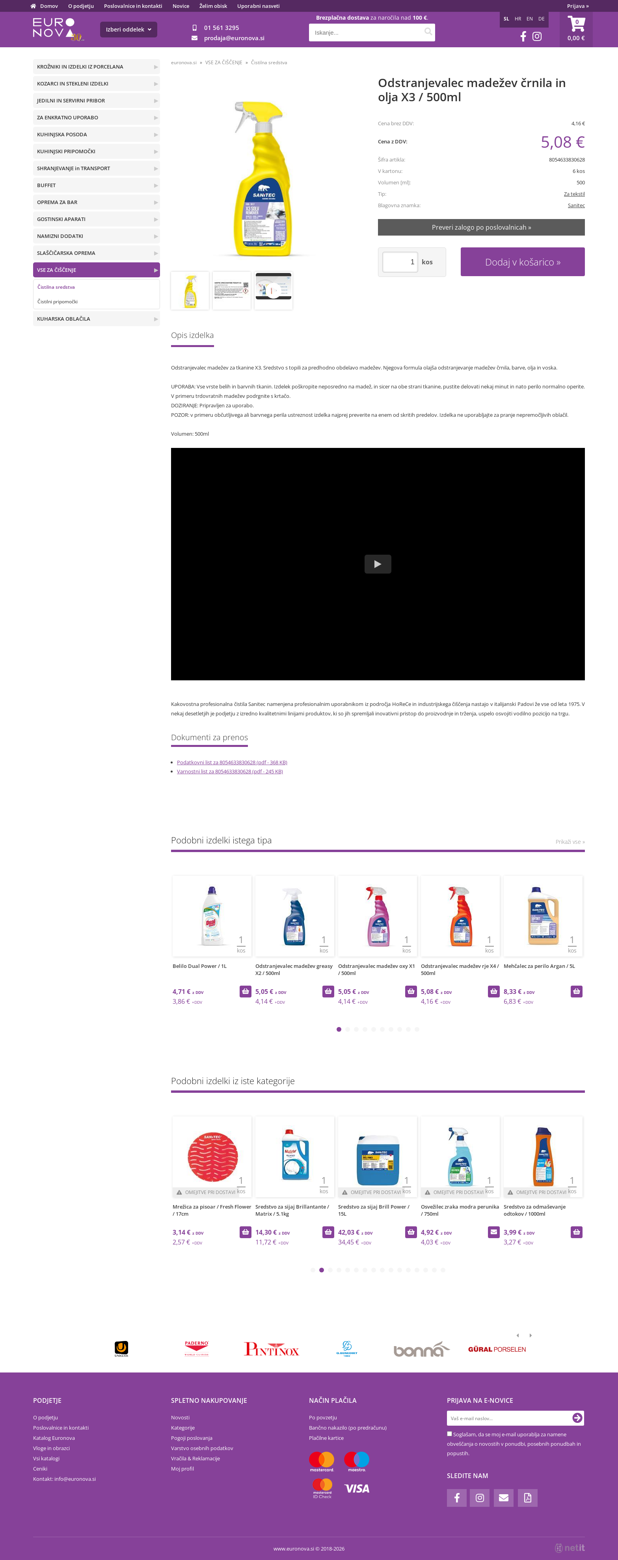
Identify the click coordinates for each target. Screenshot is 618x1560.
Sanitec (576, 205)
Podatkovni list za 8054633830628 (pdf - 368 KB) (232, 762)
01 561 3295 (221, 28)
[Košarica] (576, 29)
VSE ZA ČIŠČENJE (56, 269)
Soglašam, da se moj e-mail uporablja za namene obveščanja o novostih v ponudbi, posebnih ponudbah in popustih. (514, 1444)
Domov (49, 5)
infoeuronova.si (75, 1478)
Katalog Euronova (54, 1437)
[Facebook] (523, 36)
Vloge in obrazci (51, 1448)
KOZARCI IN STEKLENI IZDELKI (72, 83)
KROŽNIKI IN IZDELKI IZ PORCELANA (80, 66)
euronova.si (184, 62)
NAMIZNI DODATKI (60, 236)
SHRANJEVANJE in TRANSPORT (73, 168)
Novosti (180, 1417)
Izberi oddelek (128, 29)
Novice (181, 5)
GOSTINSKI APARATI (61, 219)
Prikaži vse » (570, 841)
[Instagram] (537, 36)
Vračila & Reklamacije (195, 1458)
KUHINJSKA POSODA (62, 134)
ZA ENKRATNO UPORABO (67, 117)
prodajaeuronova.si (234, 38)
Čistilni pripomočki (57, 301)
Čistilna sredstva (56, 287)
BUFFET (46, 185)
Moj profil (182, 1468)
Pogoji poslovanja (191, 1437)
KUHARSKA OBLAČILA (63, 318)
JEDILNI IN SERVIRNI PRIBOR (71, 100)
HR (518, 18)
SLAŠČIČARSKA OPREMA (66, 252)
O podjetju (81, 5)
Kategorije (183, 1427)
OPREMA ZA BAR (57, 202)
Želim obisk (213, 5)
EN (530, 18)
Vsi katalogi (46, 1458)
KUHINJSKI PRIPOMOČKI (66, 151)
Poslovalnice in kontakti (133, 5)
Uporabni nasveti (258, 5)
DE (541, 18)
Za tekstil (574, 193)
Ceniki (40, 1468)
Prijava (578, 5)
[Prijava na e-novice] (577, 1418)
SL (506, 18)
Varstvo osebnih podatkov (202, 1448)
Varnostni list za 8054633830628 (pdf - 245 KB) (230, 771)
